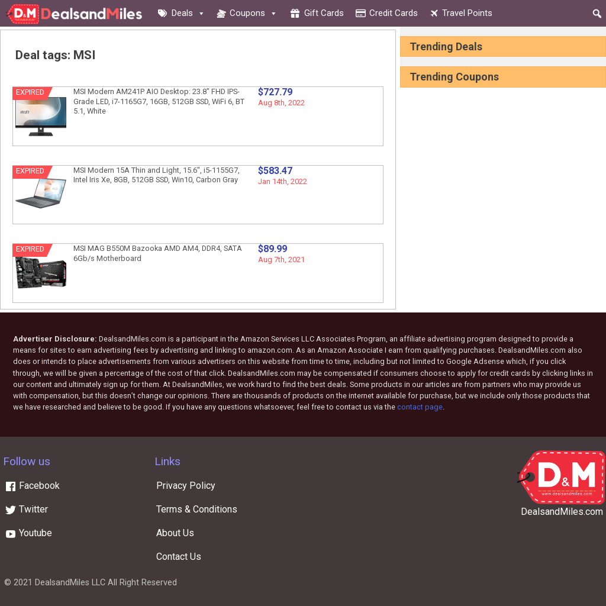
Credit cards (393, 13)
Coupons (254, 13)
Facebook (32, 485)
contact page (420, 406)
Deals (188, 13)
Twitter (26, 509)
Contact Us (178, 556)
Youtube (28, 533)
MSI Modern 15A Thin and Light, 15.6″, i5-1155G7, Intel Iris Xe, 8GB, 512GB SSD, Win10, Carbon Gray (156, 175)
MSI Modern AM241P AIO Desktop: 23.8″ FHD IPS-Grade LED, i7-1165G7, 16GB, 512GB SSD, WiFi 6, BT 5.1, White (158, 101)
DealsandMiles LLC (70, 583)
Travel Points (467, 13)
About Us (175, 533)
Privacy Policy (185, 485)
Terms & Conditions (196, 509)
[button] (597, 13)
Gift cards (324, 13)
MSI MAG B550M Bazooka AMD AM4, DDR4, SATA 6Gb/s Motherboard (157, 253)
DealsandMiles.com (562, 511)
